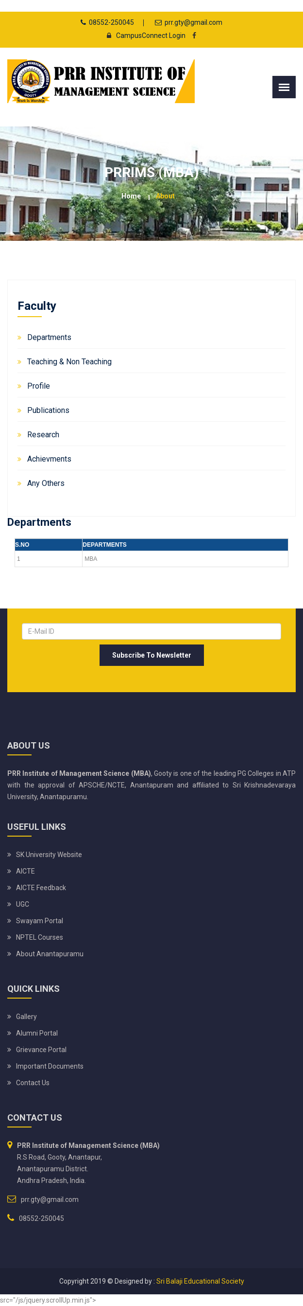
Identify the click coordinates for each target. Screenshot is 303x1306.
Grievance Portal (41, 1050)
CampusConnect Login (143, 35)
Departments (49, 337)
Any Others (46, 483)
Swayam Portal (39, 921)
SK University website (49, 855)
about (165, 196)
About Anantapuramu (50, 954)
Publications (48, 410)
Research (43, 434)
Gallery (26, 1016)
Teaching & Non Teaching (69, 361)
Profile (38, 386)
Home (131, 196)
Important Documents (50, 1066)
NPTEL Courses (39, 937)
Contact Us (33, 1083)
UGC (22, 904)
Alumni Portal (37, 1033)
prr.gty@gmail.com (193, 22)
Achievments (49, 459)
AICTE (25, 871)
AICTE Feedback (41, 888)
